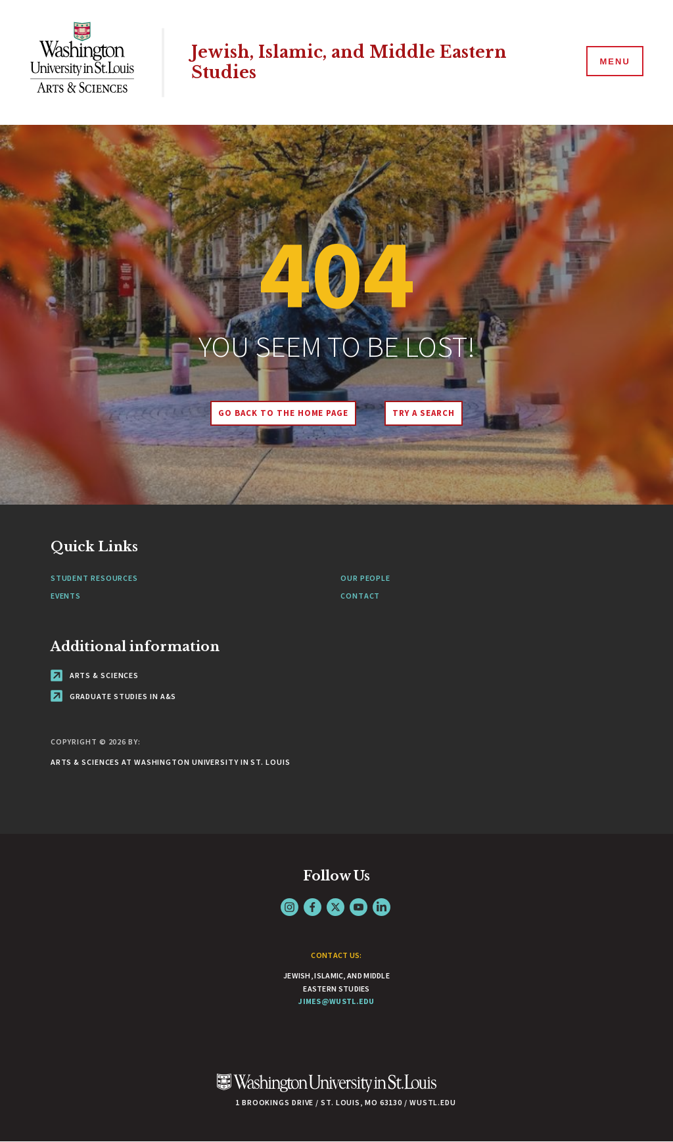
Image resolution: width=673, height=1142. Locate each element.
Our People (365, 578)
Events (66, 596)
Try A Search (423, 413)
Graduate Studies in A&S (114, 696)
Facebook (312, 907)
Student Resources (94, 578)
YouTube (358, 907)
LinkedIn (381, 907)
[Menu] (613, 62)
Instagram (289, 907)
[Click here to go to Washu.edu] (326, 1090)
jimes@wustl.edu (336, 1001)
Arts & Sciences (95, 675)
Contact (360, 596)
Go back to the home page (283, 413)
